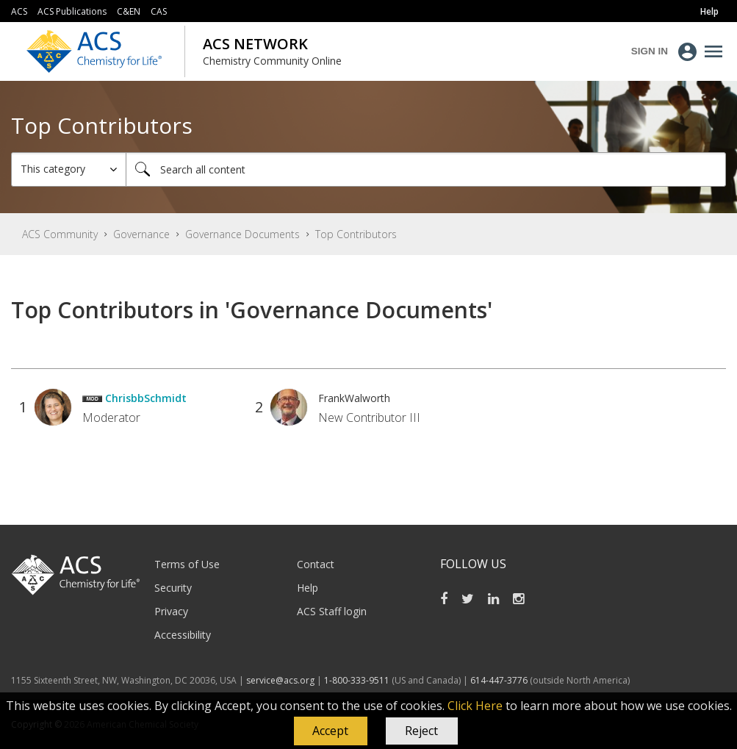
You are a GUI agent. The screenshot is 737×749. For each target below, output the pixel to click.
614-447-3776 (500, 680)
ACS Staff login (332, 611)
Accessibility (182, 635)
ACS (19, 11)
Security (173, 588)
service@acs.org (280, 680)
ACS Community (60, 234)
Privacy (171, 611)
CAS (159, 11)
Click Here (475, 706)
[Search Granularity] (69, 169)
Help (307, 588)
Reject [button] (421, 731)
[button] (330, 731)
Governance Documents (242, 234)
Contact (315, 564)
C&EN (128, 11)
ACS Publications (72, 11)
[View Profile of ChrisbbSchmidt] (146, 398)
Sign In (649, 51)
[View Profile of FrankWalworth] (354, 398)
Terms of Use (187, 564)
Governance (141, 234)
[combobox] (426, 169)
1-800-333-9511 (356, 680)
